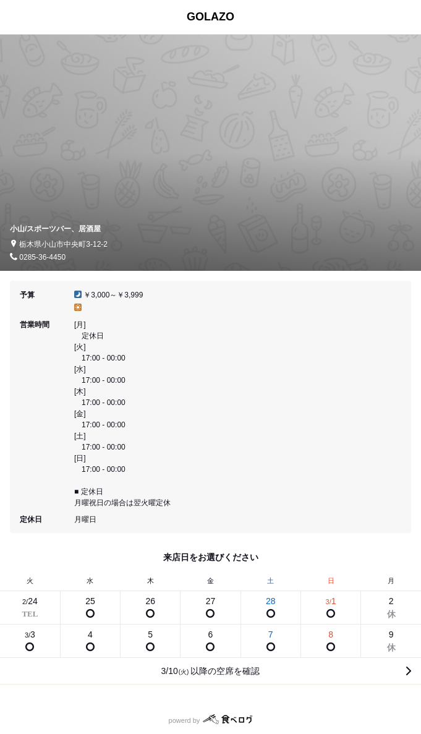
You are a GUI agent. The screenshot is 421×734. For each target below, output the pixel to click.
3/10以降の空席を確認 (210, 671)
